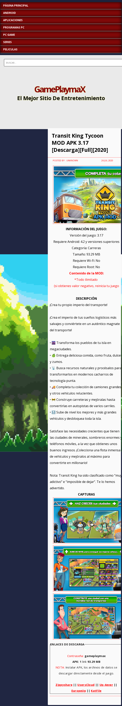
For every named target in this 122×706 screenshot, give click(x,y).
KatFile (96, 691)
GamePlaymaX (59, 89)
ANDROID (9, 13)
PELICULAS (10, 49)
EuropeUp (78, 691)
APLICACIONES (13, 20)
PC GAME (9, 35)
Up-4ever (106, 685)
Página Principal (15, 5)
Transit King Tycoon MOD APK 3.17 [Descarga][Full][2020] (80, 142)
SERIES (7, 42)
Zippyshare (64, 685)
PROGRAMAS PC (13, 27)
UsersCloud (85, 685)
